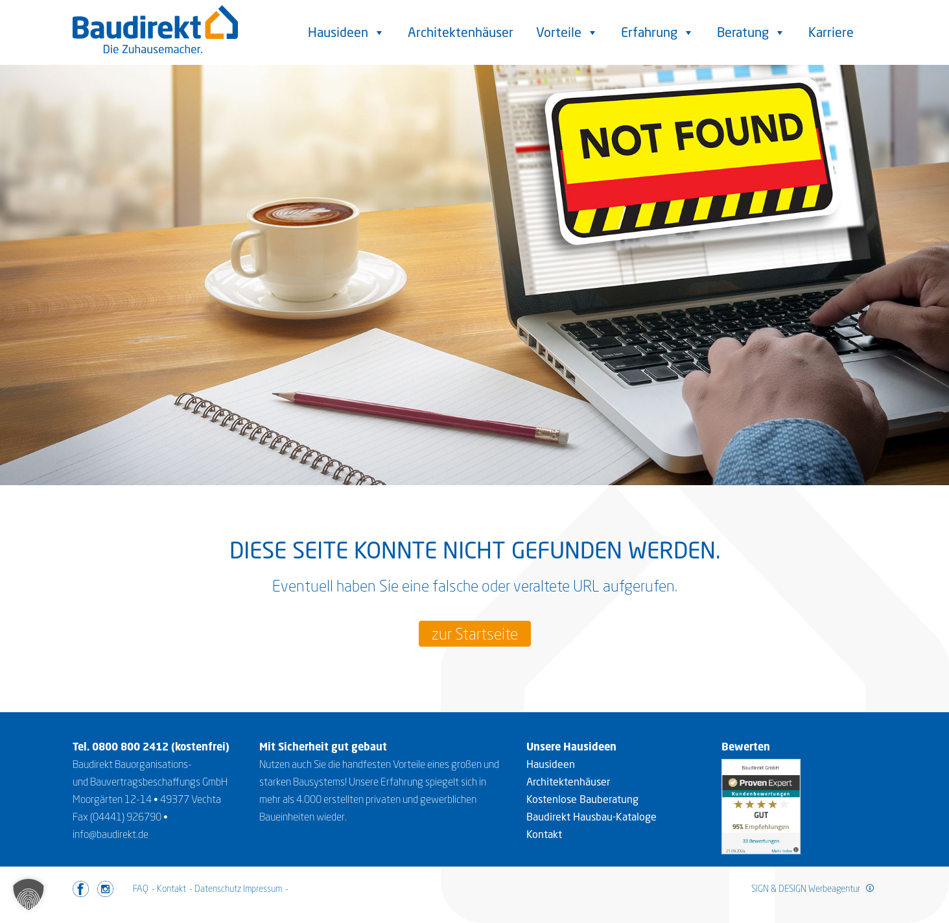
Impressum (262, 888)
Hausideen (346, 32)
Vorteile (567, 32)
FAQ (140, 888)
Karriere (831, 32)
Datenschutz (217, 888)
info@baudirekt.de (110, 834)
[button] (28, 894)
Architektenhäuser (460, 32)
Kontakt (544, 834)
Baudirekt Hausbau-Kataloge (591, 816)
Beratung (751, 32)
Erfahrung (657, 32)
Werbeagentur (834, 888)
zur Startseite (475, 633)
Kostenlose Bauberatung (582, 799)
